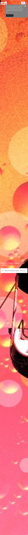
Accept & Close (10, 15)
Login (23, 3)
